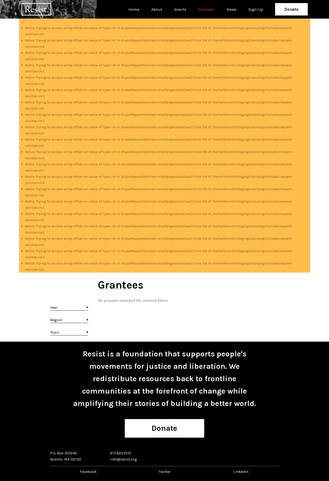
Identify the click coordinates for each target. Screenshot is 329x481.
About (156, 9)
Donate (291, 9)
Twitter (164, 471)
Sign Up (255, 9)
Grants (180, 9)
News (231, 9)
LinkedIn (240, 471)
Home (133, 9)
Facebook (88, 471)
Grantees (206, 9)
